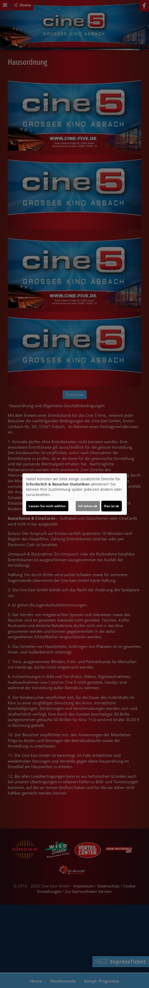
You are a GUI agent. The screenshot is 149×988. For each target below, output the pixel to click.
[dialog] (74, 494)
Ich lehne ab (87, 506)
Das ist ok (111, 506)
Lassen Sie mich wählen (47, 506)
